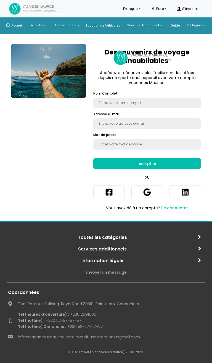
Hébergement (67, 25)
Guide (175, 25)
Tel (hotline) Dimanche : (42, 326)
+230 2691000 (57, 314)
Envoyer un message (106, 272)
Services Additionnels (145, 25)
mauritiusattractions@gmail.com (108, 337)
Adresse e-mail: (106, 114)
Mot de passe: (105, 135)
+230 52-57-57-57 (49, 320)
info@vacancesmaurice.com (46, 337)
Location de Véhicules (103, 25)
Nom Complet (105, 93)
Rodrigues (196, 25)
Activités (39, 25)
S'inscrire (187, 8)
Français (132, 8)
